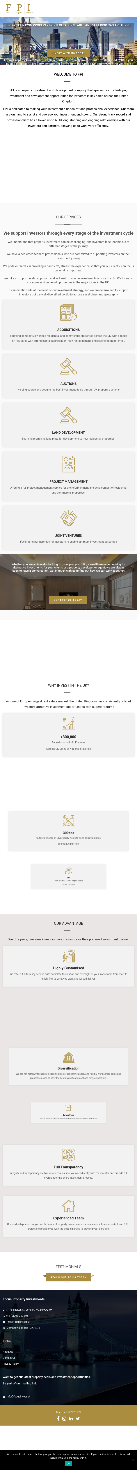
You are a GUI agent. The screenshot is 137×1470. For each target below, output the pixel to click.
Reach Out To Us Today (69, 1277)
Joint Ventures (68, 728)
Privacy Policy (11, 1363)
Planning (68, 777)
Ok (68, 1463)
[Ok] (132, 1460)
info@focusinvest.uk (18, 1321)
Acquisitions (68, 522)
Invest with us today (68, 53)
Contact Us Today (68, 600)
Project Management (68, 674)
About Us (8, 1351)
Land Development (68, 625)
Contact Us (9, 1357)
